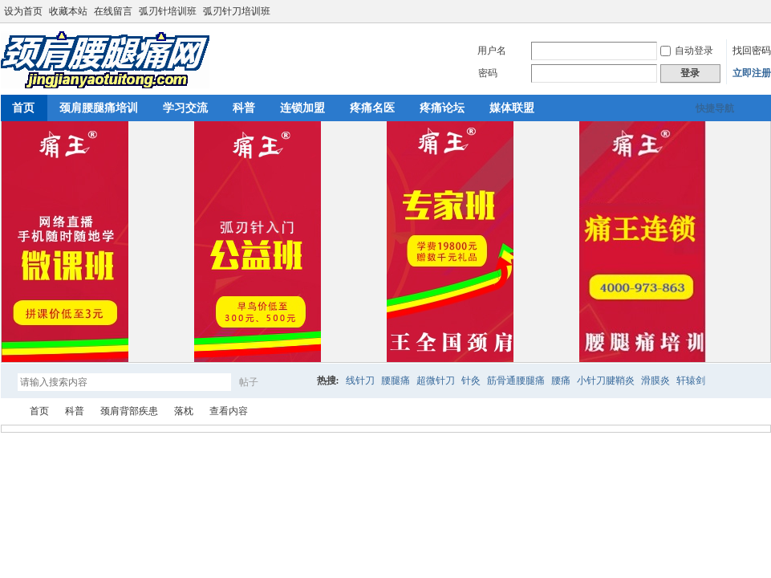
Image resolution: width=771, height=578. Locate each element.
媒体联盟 (511, 108)
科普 (244, 108)
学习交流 (185, 108)
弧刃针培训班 (168, 11)
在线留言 (113, 11)
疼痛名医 (372, 108)
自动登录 (686, 50)
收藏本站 (68, 11)
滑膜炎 (655, 380)
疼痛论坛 (442, 108)
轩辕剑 (690, 380)
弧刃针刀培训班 (236, 11)
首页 (39, 411)
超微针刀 (435, 380)
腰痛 (560, 380)
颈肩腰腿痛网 (7, 411)
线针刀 (360, 380)
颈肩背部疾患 (129, 411)
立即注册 (751, 73)
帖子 (248, 382)
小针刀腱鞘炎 (606, 380)
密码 (487, 73)
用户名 (491, 50)
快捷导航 (715, 108)
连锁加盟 (302, 108)
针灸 (471, 380)
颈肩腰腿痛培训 (98, 108)
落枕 (183, 411)
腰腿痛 (395, 380)
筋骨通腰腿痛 (516, 380)
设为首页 (23, 11)
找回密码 (751, 50)
